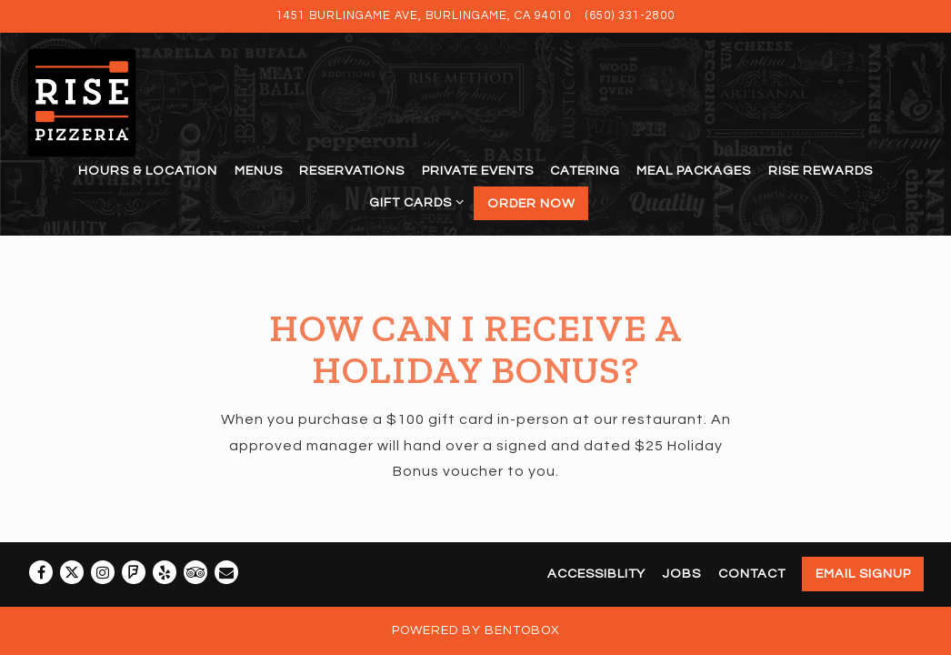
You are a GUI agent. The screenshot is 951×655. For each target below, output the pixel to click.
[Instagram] (103, 572)
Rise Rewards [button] (820, 170)
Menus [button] (259, 170)
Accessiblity (596, 573)
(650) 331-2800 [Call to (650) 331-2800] (630, 16)
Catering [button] (585, 170)
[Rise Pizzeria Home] (101, 101)
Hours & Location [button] (147, 170)
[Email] (226, 572)
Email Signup (863, 573)
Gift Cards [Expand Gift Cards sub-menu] (413, 199)
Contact (752, 573)
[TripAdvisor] (195, 572)
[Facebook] (41, 572)
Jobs (681, 573)
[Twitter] (72, 572)
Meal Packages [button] (693, 170)
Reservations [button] (352, 170)
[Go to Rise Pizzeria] (423, 15)
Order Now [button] (531, 203)
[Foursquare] (133, 572)
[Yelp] (164, 572)
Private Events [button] (478, 170)
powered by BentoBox (476, 630)
